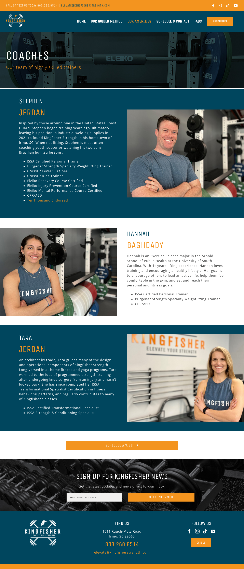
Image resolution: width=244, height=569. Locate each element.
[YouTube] (213, 531)
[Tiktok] (205, 531)
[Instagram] (197, 531)
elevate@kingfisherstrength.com (85, 5)
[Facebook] (189, 531)
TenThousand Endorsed (47, 200)
